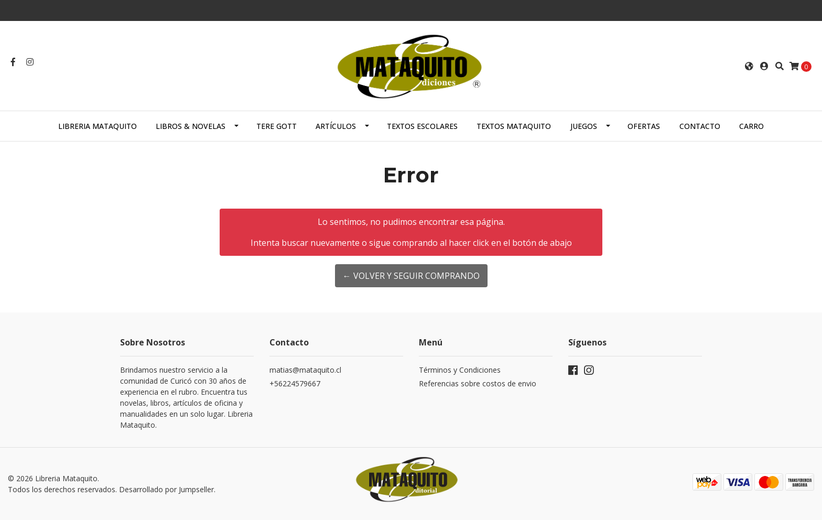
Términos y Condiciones (460, 370)
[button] (749, 66)
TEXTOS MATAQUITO (514, 126)
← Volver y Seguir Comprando (411, 275)
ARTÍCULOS (336, 126)
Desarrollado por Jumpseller (166, 489)
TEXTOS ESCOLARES (422, 126)
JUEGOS (583, 126)
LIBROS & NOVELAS (190, 126)
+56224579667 (294, 383)
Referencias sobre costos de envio (477, 383)
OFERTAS (644, 126)
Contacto (699, 126)
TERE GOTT (276, 126)
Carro (751, 126)
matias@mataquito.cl (305, 370)
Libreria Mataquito (97, 126)
